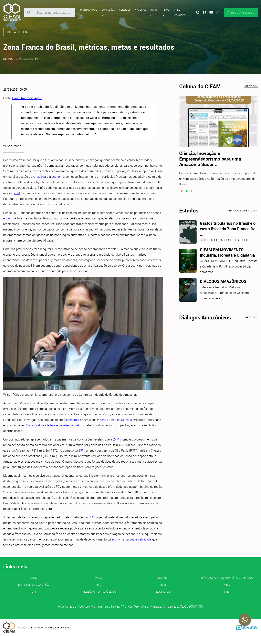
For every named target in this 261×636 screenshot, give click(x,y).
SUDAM (162, 578)
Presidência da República (98, 591)
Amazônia (40, 176)
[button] (181, 191)
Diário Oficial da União (34, 585)
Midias (153, 12)
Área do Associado (240, 12)
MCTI (163, 585)
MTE (98, 585)
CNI (34, 591)
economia (58, 176)
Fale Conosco (180, 12)
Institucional (88, 12)
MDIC (227, 585)
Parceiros (140, 9)
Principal (9, 59)
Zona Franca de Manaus (116, 420)
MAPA (98, 578)
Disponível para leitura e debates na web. (53, 425)
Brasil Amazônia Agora (27, 98)
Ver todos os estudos (242, 210)
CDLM (34, 578)
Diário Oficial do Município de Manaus (227, 578)
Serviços (124, 9)
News (166, 12)
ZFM (17, 193)
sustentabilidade (140, 539)
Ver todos (251, 86)
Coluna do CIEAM (28, 59)
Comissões (108, 12)
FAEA (227, 591)
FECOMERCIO (163, 591)
